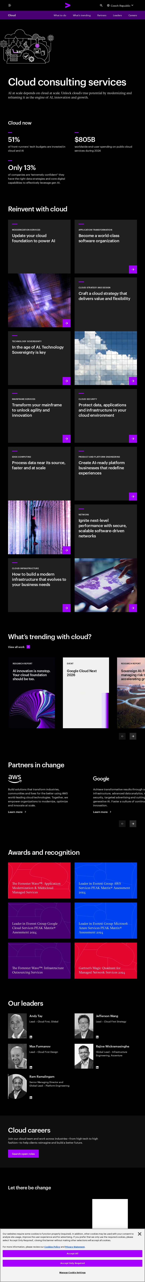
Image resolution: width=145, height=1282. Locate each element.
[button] (23, 1154)
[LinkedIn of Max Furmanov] (31, 1067)
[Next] (133, 736)
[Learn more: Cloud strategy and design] (106, 331)
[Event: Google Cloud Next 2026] (86, 692)
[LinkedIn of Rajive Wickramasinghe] (97, 1067)
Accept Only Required (72, 1263)
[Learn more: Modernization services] (39, 273)
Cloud (12, 15)
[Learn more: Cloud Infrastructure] (39, 585)
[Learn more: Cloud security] (106, 416)
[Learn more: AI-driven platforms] (106, 474)
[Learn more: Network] (106, 558)
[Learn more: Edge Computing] (39, 500)
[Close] (139, 1234)
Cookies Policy (52, 1247)
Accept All (72, 1253)
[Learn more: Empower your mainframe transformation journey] (39, 416)
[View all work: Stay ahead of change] (19, 647)
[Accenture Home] (68, 5)
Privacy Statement (75, 1247)
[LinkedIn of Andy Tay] (31, 1037)
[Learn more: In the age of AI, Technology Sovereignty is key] (39, 358)
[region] (72, 1255)
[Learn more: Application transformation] (106, 246)
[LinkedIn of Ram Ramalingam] (31, 1098)
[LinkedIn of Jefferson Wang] (97, 1037)
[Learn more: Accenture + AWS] (17, 812)
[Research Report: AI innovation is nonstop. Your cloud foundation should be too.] (32, 692)
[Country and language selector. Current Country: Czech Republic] (120, 5)
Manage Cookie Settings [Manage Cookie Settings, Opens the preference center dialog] (72, 1272)
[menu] (10, 5)
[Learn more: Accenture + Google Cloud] (102, 812)
